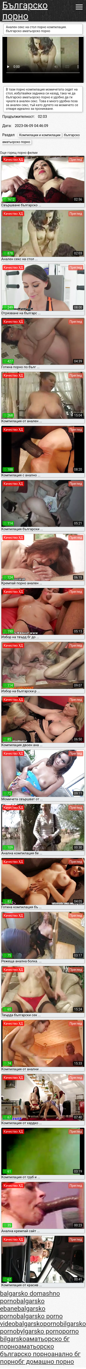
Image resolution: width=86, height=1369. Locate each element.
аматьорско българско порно (27, 1350)
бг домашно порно (46, 1361)
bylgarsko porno (39, 1331)
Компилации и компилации (39, 135)
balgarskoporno (37, 1324)
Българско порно (25, 11)
